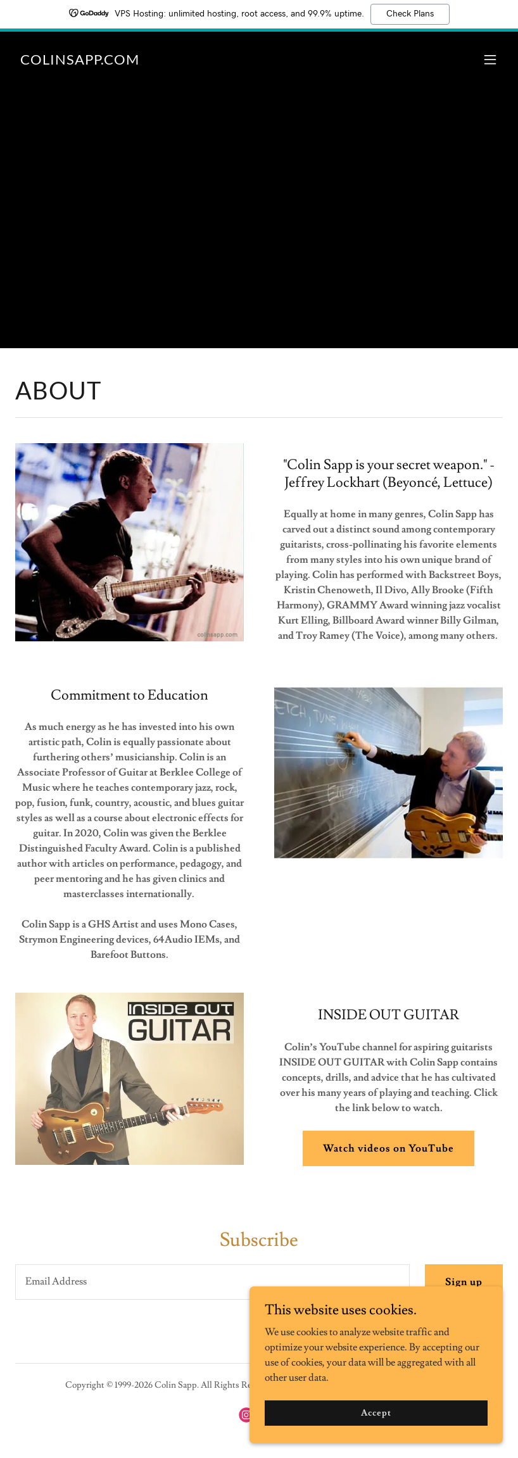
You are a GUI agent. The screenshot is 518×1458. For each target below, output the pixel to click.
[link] (79, 61)
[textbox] (212, 1282)
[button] (490, 59)
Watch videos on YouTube (388, 1148)
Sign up (464, 1282)
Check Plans (410, 13)
